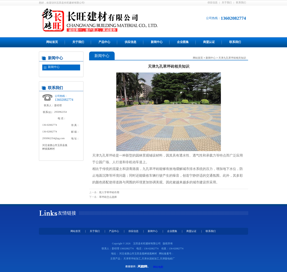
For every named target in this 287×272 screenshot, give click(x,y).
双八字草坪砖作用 (109, 192)
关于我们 (227, 2)
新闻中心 (157, 42)
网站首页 (52, 42)
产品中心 (104, 42)
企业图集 (183, 42)
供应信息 (213, 2)
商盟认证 (209, 42)
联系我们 (241, 2)
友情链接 (67, 213)
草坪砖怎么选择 (108, 197)
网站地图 (158, 267)
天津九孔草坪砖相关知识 (232, 57)
